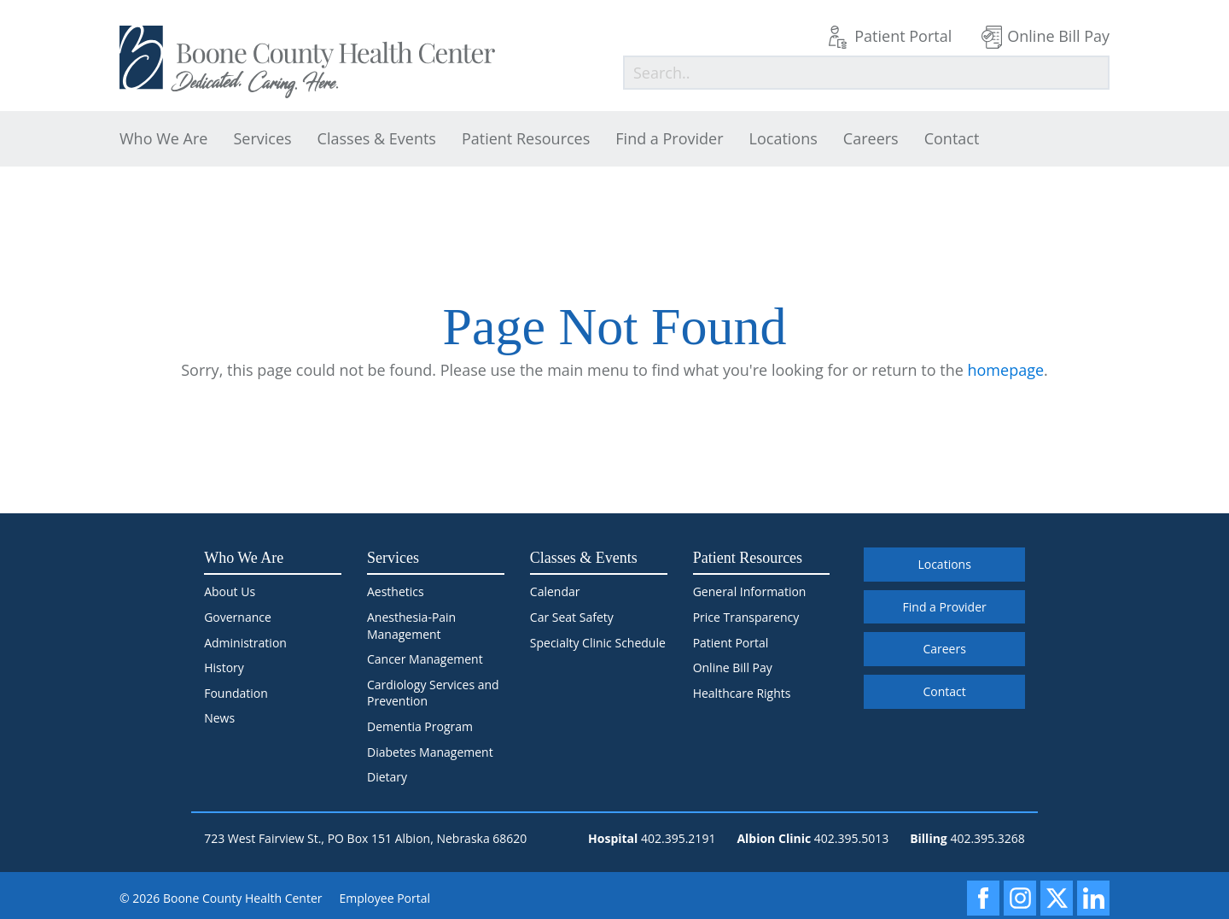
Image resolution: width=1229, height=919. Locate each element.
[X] (1056, 898)
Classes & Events (376, 138)
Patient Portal (903, 36)
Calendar (555, 591)
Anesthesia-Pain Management (411, 625)
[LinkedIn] (1093, 898)
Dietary (387, 777)
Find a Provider (669, 138)
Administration (245, 643)
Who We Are (163, 138)
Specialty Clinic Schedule (598, 643)
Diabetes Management (430, 752)
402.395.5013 (851, 838)
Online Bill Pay (1058, 36)
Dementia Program (420, 726)
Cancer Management (425, 659)
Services (262, 138)
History (224, 667)
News (219, 718)
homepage (1006, 370)
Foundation (236, 693)
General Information (750, 591)
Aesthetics (395, 591)
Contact (952, 138)
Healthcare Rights (742, 693)
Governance (237, 617)
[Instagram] (1020, 898)
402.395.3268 (987, 838)
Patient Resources (526, 138)
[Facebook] (983, 898)
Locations (783, 138)
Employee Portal (385, 898)
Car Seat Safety (572, 617)
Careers (871, 138)
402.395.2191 (678, 838)
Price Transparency (746, 617)
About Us (229, 591)
